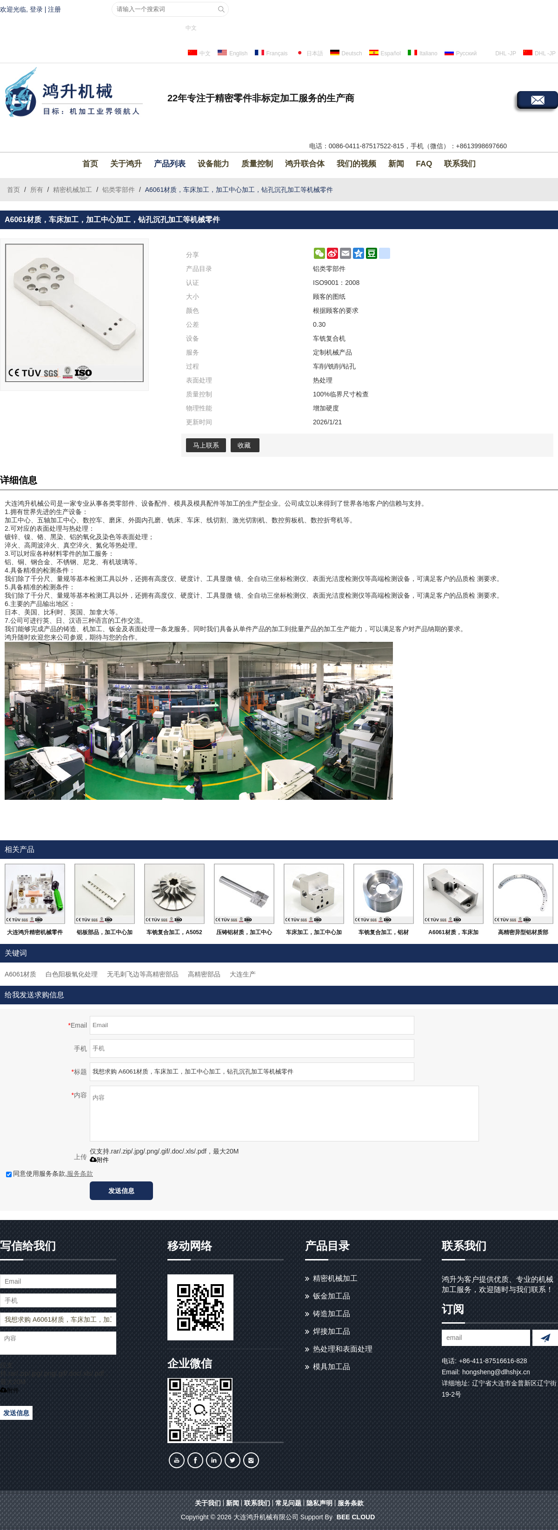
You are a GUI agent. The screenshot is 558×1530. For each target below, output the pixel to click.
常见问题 (288, 1503)
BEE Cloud (356, 1517)
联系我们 (460, 163)
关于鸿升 (126, 163)
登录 (36, 9)
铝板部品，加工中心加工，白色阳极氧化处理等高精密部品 (105, 934)
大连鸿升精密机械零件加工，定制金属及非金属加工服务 (35, 934)
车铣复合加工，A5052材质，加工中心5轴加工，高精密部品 (174, 934)
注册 (54, 9)
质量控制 (257, 163)
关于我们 (208, 1503)
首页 (90, 163)
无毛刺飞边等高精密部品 (143, 974)
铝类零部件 (118, 189)
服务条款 (80, 1173)
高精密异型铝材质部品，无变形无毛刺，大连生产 (523, 934)
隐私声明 (319, 1503)
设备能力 (213, 163)
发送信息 (121, 1190)
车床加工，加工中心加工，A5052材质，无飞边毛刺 (314, 934)
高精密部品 (204, 974)
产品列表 (170, 163)
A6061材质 (20, 974)
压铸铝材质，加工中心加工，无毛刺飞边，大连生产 (244, 934)
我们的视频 (356, 163)
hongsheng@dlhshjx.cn (496, 1372)
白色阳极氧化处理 (72, 974)
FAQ (424, 163)
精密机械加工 (72, 189)
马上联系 (206, 445)
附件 (99, 1159)
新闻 (396, 163)
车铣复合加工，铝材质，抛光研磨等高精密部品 (384, 934)
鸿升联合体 (305, 163)
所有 (36, 189)
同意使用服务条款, (49, 1173)
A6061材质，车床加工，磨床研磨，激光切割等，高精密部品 (453, 934)
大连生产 (243, 974)
